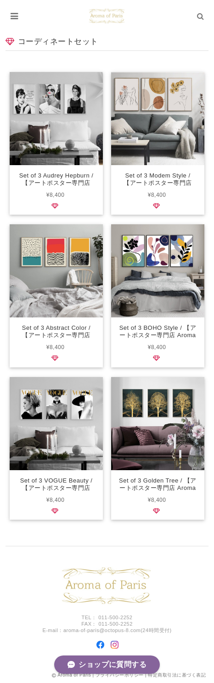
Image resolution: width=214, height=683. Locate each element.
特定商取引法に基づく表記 (177, 674)
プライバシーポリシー (120, 674)
